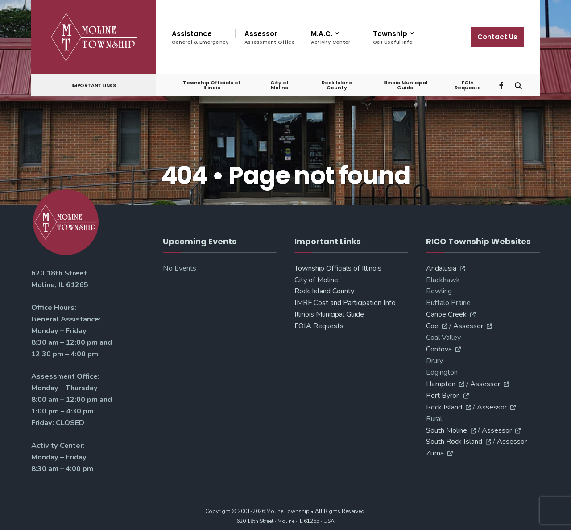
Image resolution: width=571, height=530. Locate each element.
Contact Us (497, 37)
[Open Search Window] (518, 84)
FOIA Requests (468, 85)
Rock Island (444, 407)
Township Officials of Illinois (211, 85)
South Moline (446, 430)
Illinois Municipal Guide (405, 85)
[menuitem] (333, 37)
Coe (432, 326)
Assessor (269, 37)
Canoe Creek (446, 314)
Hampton (440, 384)
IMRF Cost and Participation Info (345, 303)
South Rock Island (454, 442)
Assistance (200, 37)
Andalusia (441, 268)
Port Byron (443, 396)
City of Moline (279, 85)
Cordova (439, 349)
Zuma (435, 453)
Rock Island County (337, 85)
